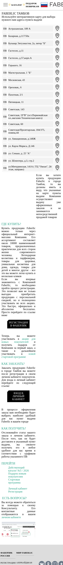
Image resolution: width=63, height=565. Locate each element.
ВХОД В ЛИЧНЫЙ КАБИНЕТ (18, 396)
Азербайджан (24, 562)
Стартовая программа (14, 481)
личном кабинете (11, 517)
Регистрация (15, 491)
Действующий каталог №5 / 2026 (18, 469)
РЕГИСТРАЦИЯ (8, 563)
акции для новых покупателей (18, 340)
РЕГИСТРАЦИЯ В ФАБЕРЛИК (18, 324)
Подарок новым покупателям (17, 475)
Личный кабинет (17, 488)
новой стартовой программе (18, 355)
